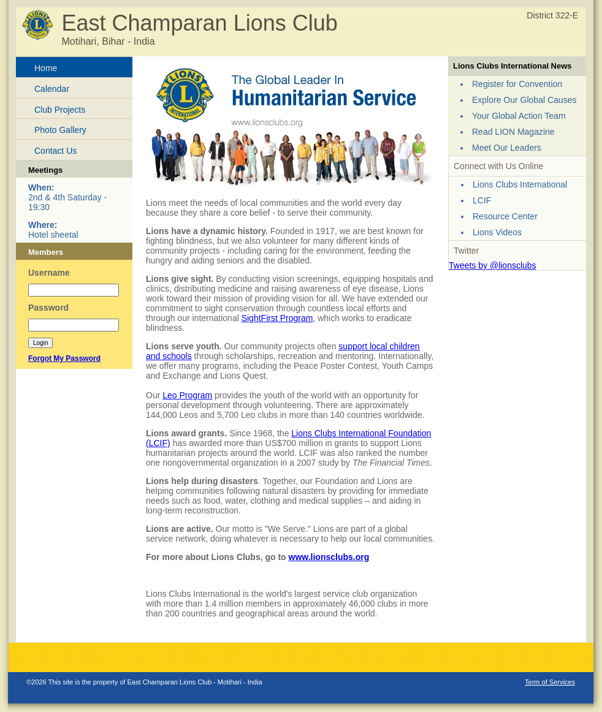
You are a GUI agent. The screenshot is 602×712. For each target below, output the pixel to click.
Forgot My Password (64, 358)
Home (45, 68)
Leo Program (187, 395)
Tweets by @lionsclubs (492, 265)
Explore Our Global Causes (524, 100)
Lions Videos (497, 232)
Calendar (51, 89)
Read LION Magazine (513, 132)
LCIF (482, 200)
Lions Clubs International (520, 184)
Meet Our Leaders (506, 148)
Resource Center (505, 216)
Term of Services (550, 682)
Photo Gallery (60, 130)
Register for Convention (517, 84)
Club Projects (59, 110)
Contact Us (55, 151)
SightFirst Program (277, 318)
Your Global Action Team (519, 116)
